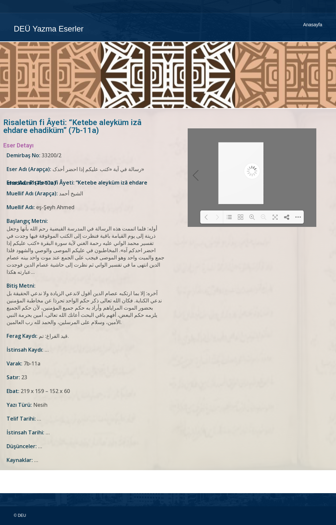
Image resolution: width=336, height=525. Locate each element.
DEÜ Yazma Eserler (49, 28)
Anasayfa (312, 24)
